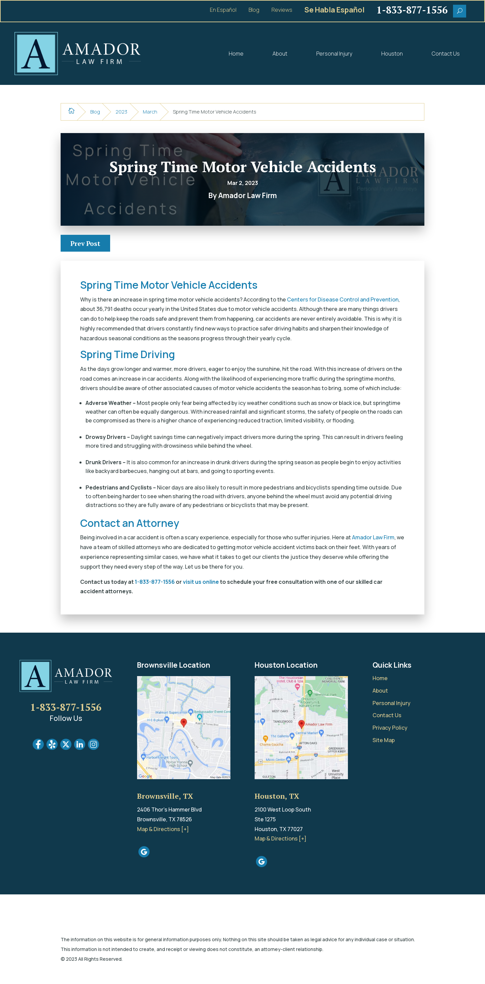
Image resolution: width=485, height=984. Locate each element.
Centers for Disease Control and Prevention (342, 299)
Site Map (384, 740)
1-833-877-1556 (155, 581)
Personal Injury (334, 53)
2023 (121, 111)
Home (236, 53)
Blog (254, 10)
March (150, 111)
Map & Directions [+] (163, 829)
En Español (223, 10)
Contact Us (446, 53)
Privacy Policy (390, 727)
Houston (392, 53)
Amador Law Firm (373, 537)
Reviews (281, 10)
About (279, 53)
